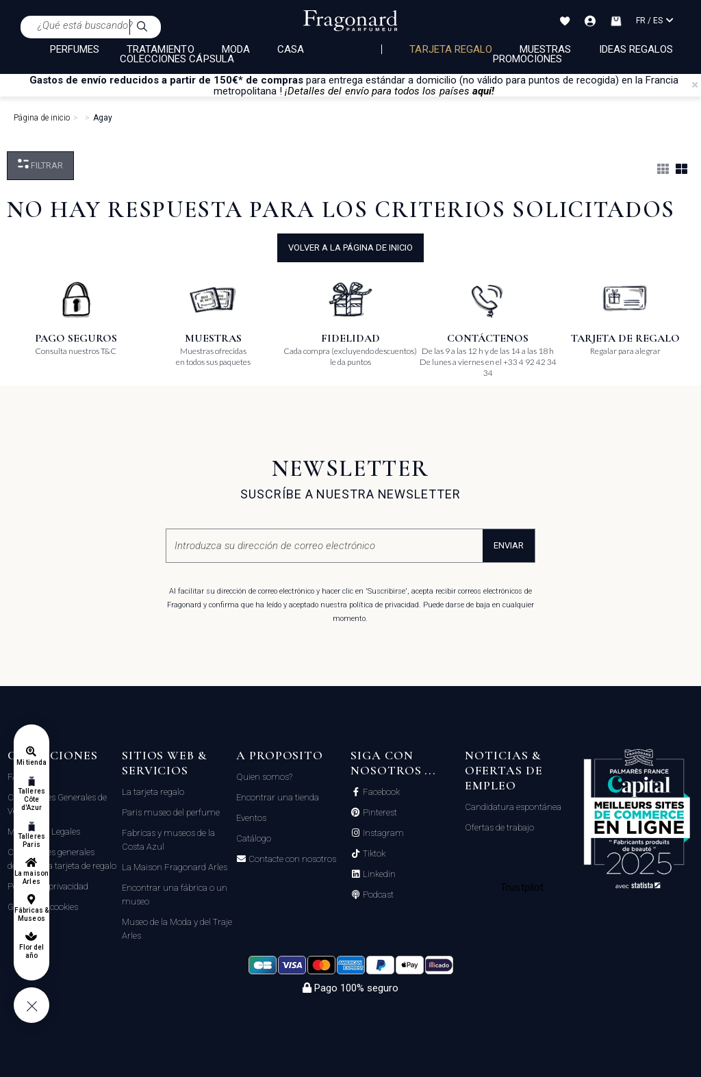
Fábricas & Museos (31, 914)
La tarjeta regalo (153, 792)
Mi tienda (31, 762)
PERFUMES (74, 49)
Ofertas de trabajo (499, 827)
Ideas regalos (636, 49)
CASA (290, 49)
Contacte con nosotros (291, 859)
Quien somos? (264, 777)
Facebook (380, 792)
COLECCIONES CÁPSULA (177, 59)
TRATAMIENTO (160, 49)
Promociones (528, 59)
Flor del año (31, 951)
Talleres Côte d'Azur (31, 799)
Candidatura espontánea (513, 807)
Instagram (382, 833)
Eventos (251, 818)
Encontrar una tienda (277, 797)
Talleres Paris (31, 840)
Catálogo (253, 838)
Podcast (377, 894)
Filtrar (40, 164)
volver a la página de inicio (350, 247)
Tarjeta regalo (450, 49)
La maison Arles (31, 877)
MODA (236, 49)
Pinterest (379, 812)
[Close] (695, 85)
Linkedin (378, 874)
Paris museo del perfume (171, 812)
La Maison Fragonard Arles (174, 867)
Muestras (545, 49)
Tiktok (373, 853)
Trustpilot (522, 887)
